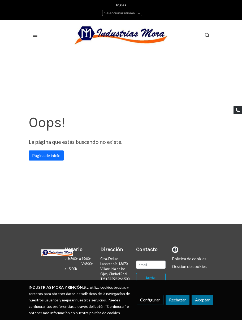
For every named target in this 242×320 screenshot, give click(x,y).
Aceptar (202, 299)
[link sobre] (43, 251)
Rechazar (177, 299)
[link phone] (238, 110)
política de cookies (104, 312)
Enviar (151, 277)
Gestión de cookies (189, 266)
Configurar (150, 299)
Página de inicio (46, 155)
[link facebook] (175, 249)
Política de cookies (189, 258)
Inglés (121, 5)
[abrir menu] (35, 35)
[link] (121, 35)
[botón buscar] (207, 35)
